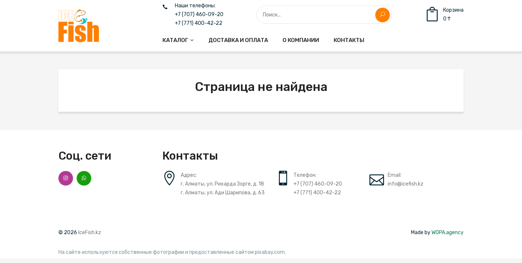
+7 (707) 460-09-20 (199, 14)
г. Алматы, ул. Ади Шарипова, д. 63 (223, 193)
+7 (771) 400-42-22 (198, 23)
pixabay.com (270, 252)
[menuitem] (178, 40)
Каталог (175, 40)
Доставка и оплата (238, 40)
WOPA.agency (447, 232)
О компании (301, 40)
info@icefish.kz (405, 184)
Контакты (349, 40)
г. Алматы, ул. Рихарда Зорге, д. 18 (222, 184)
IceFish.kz (89, 232)
